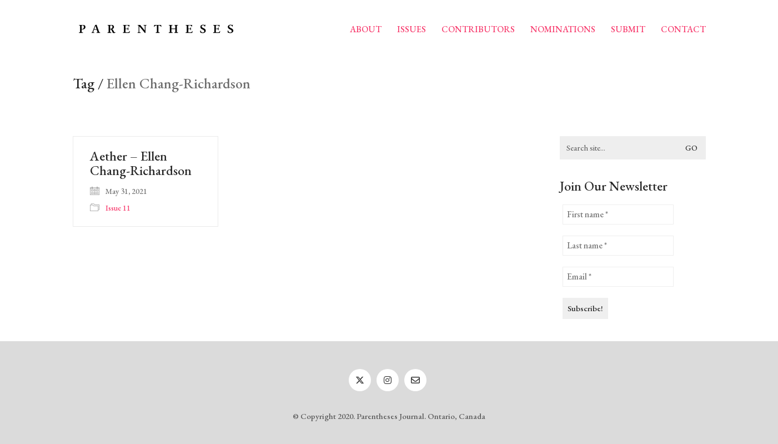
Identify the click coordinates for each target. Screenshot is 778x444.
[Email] (415, 380)
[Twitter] (360, 380)
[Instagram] (388, 380)
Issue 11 (118, 208)
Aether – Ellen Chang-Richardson (141, 163)
